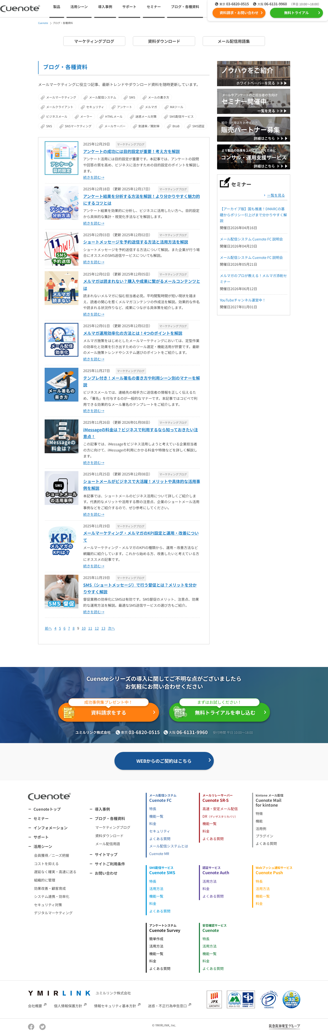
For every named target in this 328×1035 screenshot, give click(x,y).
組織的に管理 (44, 879)
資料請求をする (105, 711)
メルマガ (151, 107)
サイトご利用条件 (110, 863)
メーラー (86, 116)
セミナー (154, 6)
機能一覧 (156, 816)
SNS (49, 126)
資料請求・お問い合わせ (239, 12)
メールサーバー (115, 126)
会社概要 (35, 1005)
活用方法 (156, 888)
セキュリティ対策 (48, 904)
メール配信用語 (107, 843)
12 (97, 628)
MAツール (176, 107)
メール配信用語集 (234, 41)
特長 (152, 808)
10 (84, 628)
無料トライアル (296, 12)
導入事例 (105, 6)
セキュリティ (95, 107)
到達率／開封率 (149, 126)
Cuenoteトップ (47, 809)
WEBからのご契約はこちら (164, 760)
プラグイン (264, 835)
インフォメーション (51, 827)
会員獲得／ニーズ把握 (51, 855)
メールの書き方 (158, 97)
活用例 (261, 828)
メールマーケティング (61, 97)
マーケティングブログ (94, 41)
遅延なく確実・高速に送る (55, 871)
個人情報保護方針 (68, 1005)
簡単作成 (156, 938)
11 (90, 628)
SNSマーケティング (78, 126)
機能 (259, 821)
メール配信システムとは (168, 845)
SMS (132, 97)
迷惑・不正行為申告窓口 (167, 1005)
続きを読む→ (93, 177)
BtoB (176, 126)
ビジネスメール (56, 116)
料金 (152, 823)
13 (103, 628)
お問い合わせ (106, 873)
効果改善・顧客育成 (50, 888)
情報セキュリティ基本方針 (115, 1005)
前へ (48, 628)
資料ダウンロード (164, 41)
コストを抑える (46, 863)
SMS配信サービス (181, 116)
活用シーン (43, 846)
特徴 (259, 813)
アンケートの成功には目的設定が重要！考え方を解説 (131, 151)
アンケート (124, 107)
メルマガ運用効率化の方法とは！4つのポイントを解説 (132, 333)
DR (219, 816)
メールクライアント (59, 107)
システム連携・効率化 (51, 896)
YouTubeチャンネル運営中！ (243, 299)
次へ (111, 628)
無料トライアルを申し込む (216, 710)
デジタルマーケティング (53, 912)
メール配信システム (102, 97)
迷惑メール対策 (146, 116)
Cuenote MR (159, 853)
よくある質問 (159, 838)
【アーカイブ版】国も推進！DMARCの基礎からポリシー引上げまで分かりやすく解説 (253, 214)
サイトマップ (106, 854)
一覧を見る (276, 195)
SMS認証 (198, 126)
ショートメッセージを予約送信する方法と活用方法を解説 (135, 242)
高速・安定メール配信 (220, 808)
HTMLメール (114, 116)
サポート (129, 6)
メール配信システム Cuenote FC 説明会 (251, 238)
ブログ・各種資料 (110, 818)
